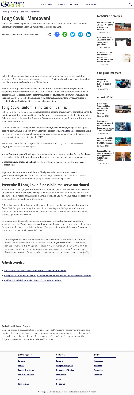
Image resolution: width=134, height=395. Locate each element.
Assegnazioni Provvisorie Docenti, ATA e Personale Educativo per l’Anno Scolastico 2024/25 (47, 275)
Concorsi (59, 360)
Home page (98, 360)
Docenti (21, 365)
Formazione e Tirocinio (65, 370)
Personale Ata (23, 383)
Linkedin (88, 34)
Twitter (72, 34)
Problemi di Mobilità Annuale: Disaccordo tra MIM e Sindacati (33, 280)
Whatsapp (64, 34)
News (58, 379)
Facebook (57, 34)
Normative (60, 383)
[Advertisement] (47, 57)
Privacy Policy (90, 392)
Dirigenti (21, 360)
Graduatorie (61, 374)
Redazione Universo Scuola (12, 34)
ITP (19, 379)
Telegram (80, 34)
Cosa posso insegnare (64, 365)
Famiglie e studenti (26, 374)
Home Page (46, 4)
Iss (67, 130)
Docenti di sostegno (26, 370)
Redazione (98, 365)
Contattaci (98, 374)
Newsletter (90, 4)
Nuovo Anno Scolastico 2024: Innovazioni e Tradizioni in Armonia (35, 270)
